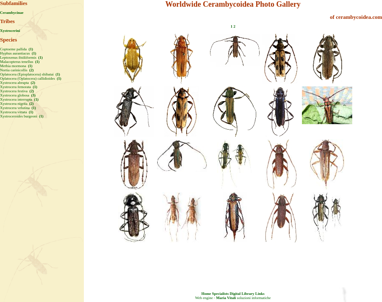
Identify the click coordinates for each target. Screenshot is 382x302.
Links (260, 294)
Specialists (220, 294)
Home (206, 294)
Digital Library (242, 294)
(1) (30, 49)
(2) (31, 70)
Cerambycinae (11, 12)
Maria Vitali (226, 298)
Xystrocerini (10, 31)
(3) (33, 95)
